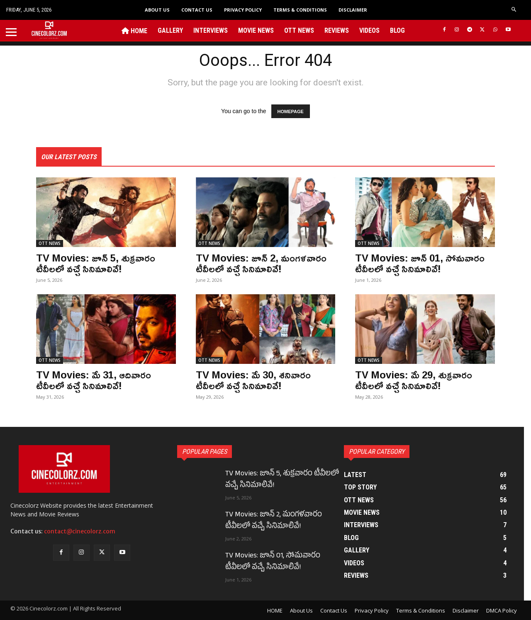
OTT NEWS (50, 243)
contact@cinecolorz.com (79, 531)
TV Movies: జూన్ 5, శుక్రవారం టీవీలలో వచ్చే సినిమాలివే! (95, 263)
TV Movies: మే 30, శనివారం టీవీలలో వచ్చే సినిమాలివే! (253, 380)
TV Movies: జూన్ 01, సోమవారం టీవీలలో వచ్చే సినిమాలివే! (420, 263)
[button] (514, 9)
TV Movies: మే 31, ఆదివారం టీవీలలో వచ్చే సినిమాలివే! (93, 380)
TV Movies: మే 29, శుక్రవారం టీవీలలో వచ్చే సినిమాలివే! (413, 380)
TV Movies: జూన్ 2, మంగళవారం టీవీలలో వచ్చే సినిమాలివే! (261, 263)
